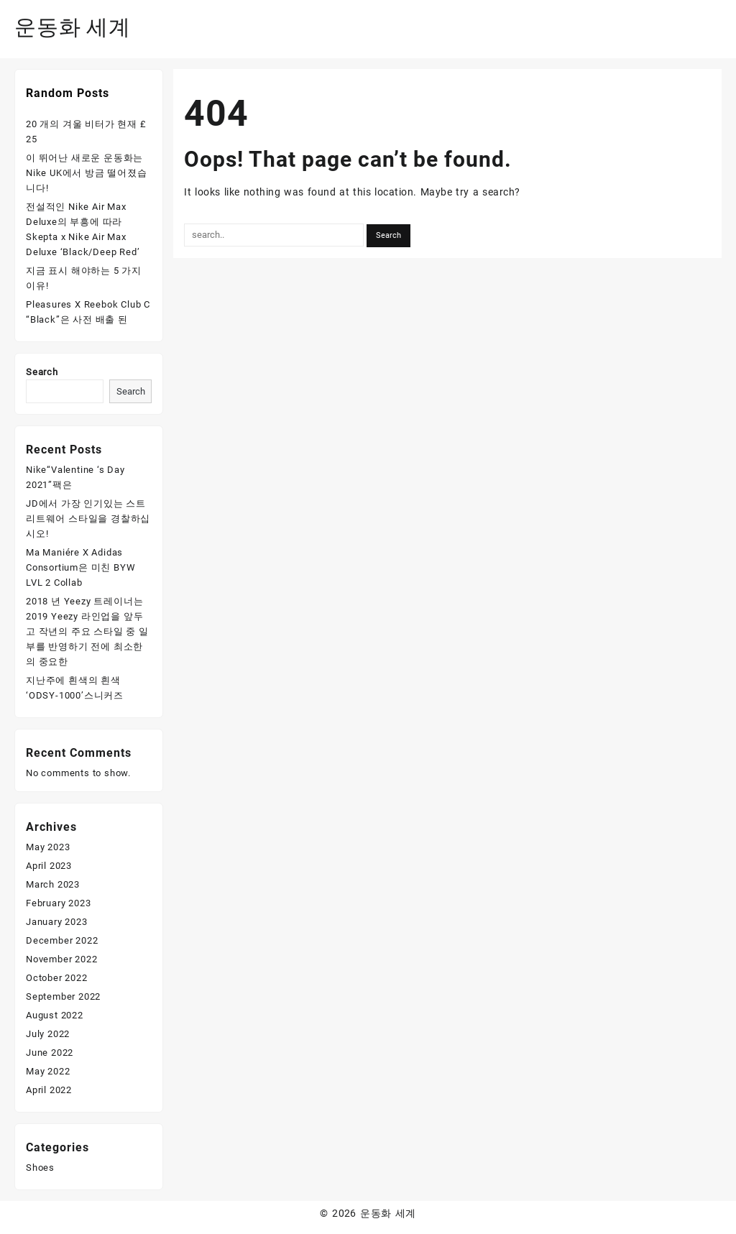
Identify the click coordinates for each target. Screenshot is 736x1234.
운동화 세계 (72, 27)
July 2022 (48, 1033)
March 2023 (53, 884)
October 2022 (57, 977)
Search (42, 372)
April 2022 (49, 1090)
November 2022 (61, 959)
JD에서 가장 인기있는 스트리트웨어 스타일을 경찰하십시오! (88, 518)
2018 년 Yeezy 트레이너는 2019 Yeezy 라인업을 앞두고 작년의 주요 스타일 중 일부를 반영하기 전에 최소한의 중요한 (87, 631)
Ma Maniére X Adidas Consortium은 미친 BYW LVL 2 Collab (80, 567)
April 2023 (49, 865)
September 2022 (63, 996)
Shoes (40, 1167)
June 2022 (49, 1052)
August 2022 (54, 1015)
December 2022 (62, 940)
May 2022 (48, 1071)
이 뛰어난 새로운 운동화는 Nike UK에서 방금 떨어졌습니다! (86, 172)
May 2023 (48, 847)
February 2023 (58, 903)
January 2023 (57, 921)
